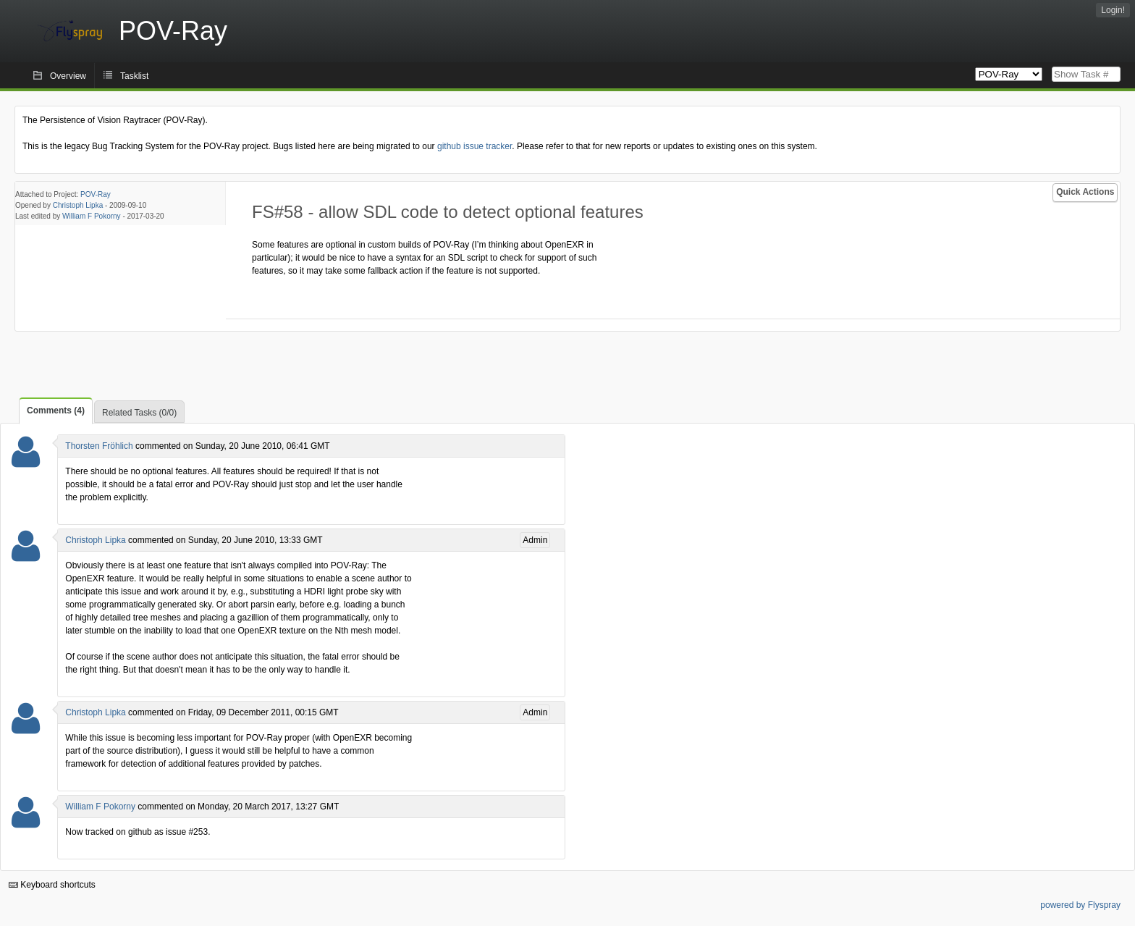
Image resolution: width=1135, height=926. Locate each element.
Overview (68, 76)
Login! (1113, 10)
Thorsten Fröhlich (98, 446)
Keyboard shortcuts (52, 885)
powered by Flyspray (1080, 905)
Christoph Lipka (78, 205)
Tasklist (134, 76)
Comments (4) (56, 410)
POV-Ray (95, 194)
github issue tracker (474, 146)
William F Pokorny (91, 216)
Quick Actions (1085, 192)
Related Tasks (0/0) (139, 413)
